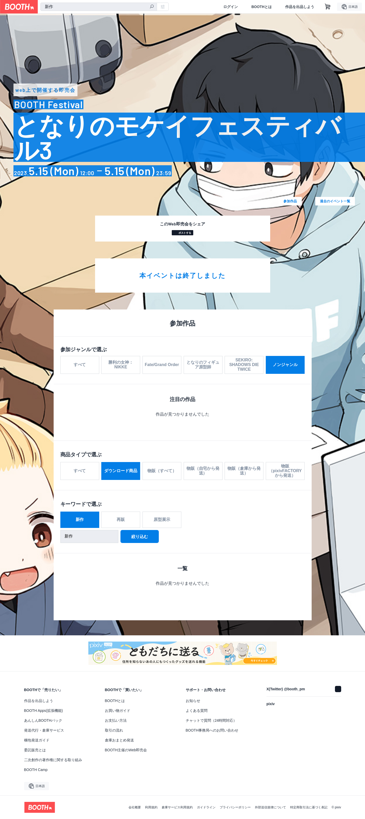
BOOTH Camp (36, 770)
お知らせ (193, 701)
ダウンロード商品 (120, 471)
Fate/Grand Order (162, 364)
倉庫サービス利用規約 (177, 807)
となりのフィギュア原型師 (203, 364)
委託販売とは (35, 750)
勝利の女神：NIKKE (120, 364)
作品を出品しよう (299, 7)
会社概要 (134, 807)
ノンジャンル (285, 364)
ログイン (230, 7)
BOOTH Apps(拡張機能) (43, 710)
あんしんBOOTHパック (43, 720)
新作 (80, 520)
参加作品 (290, 201)
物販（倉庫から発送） (244, 471)
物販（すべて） (161, 471)
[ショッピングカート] (327, 6)
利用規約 (151, 807)
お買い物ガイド (117, 710)
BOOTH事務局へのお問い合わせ (212, 730)
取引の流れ (114, 730)
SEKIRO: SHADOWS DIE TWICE (244, 364)
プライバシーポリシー (235, 807)
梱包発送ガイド (36, 740)
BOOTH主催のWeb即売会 (126, 750)
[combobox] (98, 7)
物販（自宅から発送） (203, 471)
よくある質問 (196, 710)
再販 (121, 520)
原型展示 (162, 520)
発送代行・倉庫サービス (44, 730)
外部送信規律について (270, 807)
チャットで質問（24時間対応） (211, 720)
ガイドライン (206, 807)
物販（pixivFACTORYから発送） (285, 471)
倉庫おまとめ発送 (119, 740)
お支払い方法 (116, 720)
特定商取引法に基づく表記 (308, 807)
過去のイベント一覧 (335, 201)
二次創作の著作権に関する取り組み (53, 760)
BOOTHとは (261, 7)
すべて (80, 364)
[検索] (152, 7)
